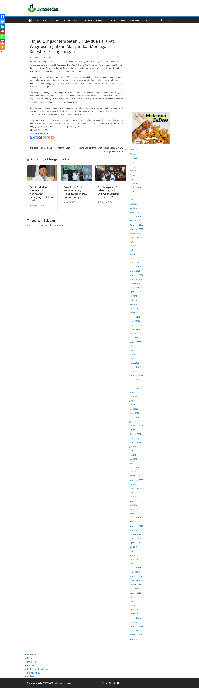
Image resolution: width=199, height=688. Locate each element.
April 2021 (134, 459)
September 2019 (137, 538)
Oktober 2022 (135, 384)
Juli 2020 (133, 497)
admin (48, 57)
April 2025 (134, 258)
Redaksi (31, 676)
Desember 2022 (136, 375)
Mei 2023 (133, 354)
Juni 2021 (133, 451)
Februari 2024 (135, 317)
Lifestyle (88, 20)
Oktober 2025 (135, 233)
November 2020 (136, 480)
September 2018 (137, 589)
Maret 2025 (134, 262)
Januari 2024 (135, 321)
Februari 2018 (135, 618)
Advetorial (134, 150)
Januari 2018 (135, 622)
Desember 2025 (136, 225)
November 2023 (136, 329)
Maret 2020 (134, 513)
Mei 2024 (133, 304)
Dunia (99, 20)
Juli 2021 (133, 446)
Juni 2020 (133, 501)
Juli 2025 (133, 246)
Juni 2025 (133, 250)
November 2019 (136, 530)
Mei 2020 (133, 505)
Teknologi (111, 20)
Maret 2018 (134, 614)
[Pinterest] (40, 137)
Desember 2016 (136, 635)
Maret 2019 (134, 563)
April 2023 (134, 358)
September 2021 (137, 438)
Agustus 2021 (135, 442)
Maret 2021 (134, 463)
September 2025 (137, 237)
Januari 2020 (135, 522)
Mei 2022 (133, 404)
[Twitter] (36, 137)
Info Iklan (31, 661)
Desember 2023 (136, 325)
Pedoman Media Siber (37, 669)
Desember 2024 (136, 275)
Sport (77, 20)
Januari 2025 (135, 271)
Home (30, 658)
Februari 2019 (135, 568)
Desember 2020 (136, 476)
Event (123, 20)
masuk (42, 225)
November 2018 (136, 580)
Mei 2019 (133, 555)
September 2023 (137, 338)
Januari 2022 (135, 421)
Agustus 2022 (135, 392)
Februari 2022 (135, 417)
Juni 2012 (133, 639)
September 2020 (137, 488)
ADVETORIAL (135, 20)
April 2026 (134, 208)
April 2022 (134, 409)
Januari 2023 (135, 371)
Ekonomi (55, 20)
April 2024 (134, 308)
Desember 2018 (136, 576)
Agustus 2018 (135, 593)
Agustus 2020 (135, 492)
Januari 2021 (135, 471)
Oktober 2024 (135, 283)
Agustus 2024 (135, 292)
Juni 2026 (133, 200)
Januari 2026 (135, 220)
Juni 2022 (133, 400)
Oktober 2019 (135, 534)
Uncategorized (136, 187)
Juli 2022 (133, 396)
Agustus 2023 (135, 342)
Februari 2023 (135, 367)
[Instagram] (48, 137)
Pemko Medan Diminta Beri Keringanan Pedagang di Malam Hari (41, 193)
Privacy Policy (33, 672)
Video (147, 20)
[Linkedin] (2, 26)
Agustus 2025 (135, 241)
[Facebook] (32, 137)
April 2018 (134, 609)
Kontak (30, 665)
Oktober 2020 (135, 484)
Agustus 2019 (135, 543)
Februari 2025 (135, 266)
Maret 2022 (134, 413)
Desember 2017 (136, 626)
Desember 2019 (136, 526)
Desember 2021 (136, 425)
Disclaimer (32, 654)
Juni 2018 (133, 601)
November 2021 (136, 430)
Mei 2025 (133, 254)
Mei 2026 (133, 204)
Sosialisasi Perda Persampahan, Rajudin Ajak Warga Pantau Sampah (75, 192)
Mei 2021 (133, 455)
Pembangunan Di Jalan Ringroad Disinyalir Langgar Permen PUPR (108, 192)
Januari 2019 (135, 572)
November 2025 (136, 229)
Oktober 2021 (135, 434)
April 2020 (134, 509)
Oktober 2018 (135, 584)
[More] (53, 137)
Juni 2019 (133, 551)
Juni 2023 (133, 350)
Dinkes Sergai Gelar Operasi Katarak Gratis (49, 147)
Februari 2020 (135, 517)
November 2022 (136, 379)
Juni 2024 (133, 300)
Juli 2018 (133, 597)
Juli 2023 (133, 346)
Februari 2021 (135, 467)
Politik (66, 20)
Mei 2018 (133, 605)
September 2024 (137, 287)
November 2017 (136, 630)
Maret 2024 (134, 312)
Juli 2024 (133, 296)
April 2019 (134, 559)
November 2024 (136, 279)
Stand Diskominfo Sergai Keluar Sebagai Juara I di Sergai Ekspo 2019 (102, 149)
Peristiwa (41, 20)
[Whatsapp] (44, 137)
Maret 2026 (134, 212)
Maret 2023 (134, 363)
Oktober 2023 (135, 333)
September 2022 (137, 388)
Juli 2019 (133, 547)
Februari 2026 (135, 216)
